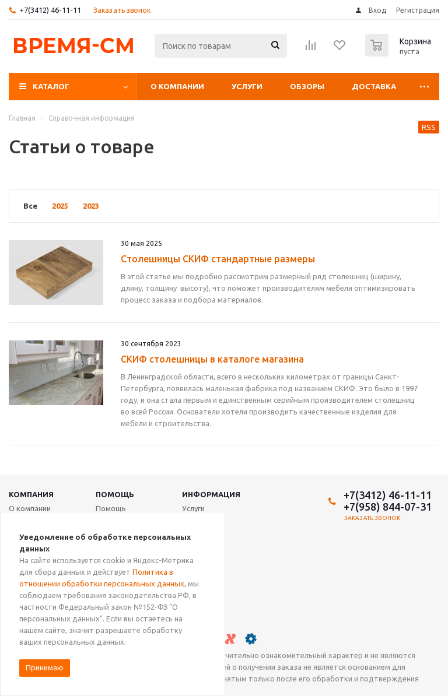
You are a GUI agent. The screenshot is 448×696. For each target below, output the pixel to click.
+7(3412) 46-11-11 (50, 10)
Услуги (247, 86)
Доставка (374, 86)
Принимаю (45, 667)
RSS (429, 127)
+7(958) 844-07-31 (388, 506)
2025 (60, 206)
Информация (211, 494)
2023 (91, 206)
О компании (177, 86)
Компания (31, 494)
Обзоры (307, 86)
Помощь (115, 494)
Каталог (51, 86)
